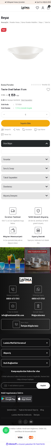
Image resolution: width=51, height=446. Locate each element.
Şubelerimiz (11, 410)
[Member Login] (42, 7)
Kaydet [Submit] (43, 386)
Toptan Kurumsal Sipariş (28, 410)
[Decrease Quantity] (3, 114)
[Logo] (25, 7)
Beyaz (5, 18)
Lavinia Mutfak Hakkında (22, 415)
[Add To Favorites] (48, 89)
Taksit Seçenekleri (10, 177)
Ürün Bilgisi (7, 143)
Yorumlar (6, 159)
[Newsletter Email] (25, 385)
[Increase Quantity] (47, 114)
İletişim (37, 415)
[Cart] (48, 7)
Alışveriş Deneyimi (10, 195)
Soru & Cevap (8, 168)
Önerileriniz (7, 186)
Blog (42, 410)
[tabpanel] (25, 52)
